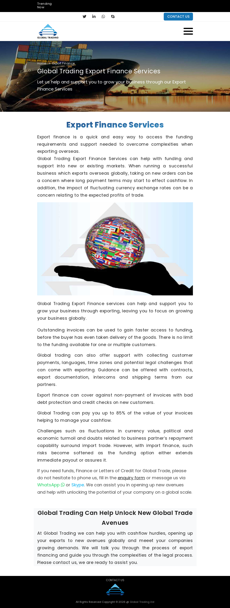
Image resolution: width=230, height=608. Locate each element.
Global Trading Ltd (141, 602)
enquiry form (131, 478)
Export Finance (63, 63)
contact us (178, 16)
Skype (77, 485)
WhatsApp (51, 485)
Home (41, 63)
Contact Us (115, 580)
